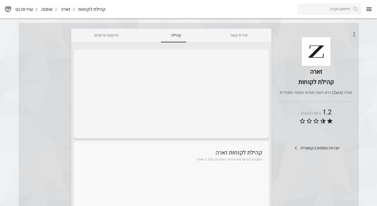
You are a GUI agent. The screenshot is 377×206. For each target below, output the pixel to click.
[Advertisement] (171, 94)
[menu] (369, 9)
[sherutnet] (8, 9)
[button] (316, 51)
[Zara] (316, 64)
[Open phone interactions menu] (354, 34)
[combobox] (323, 9)
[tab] (239, 35)
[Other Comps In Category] (316, 148)
